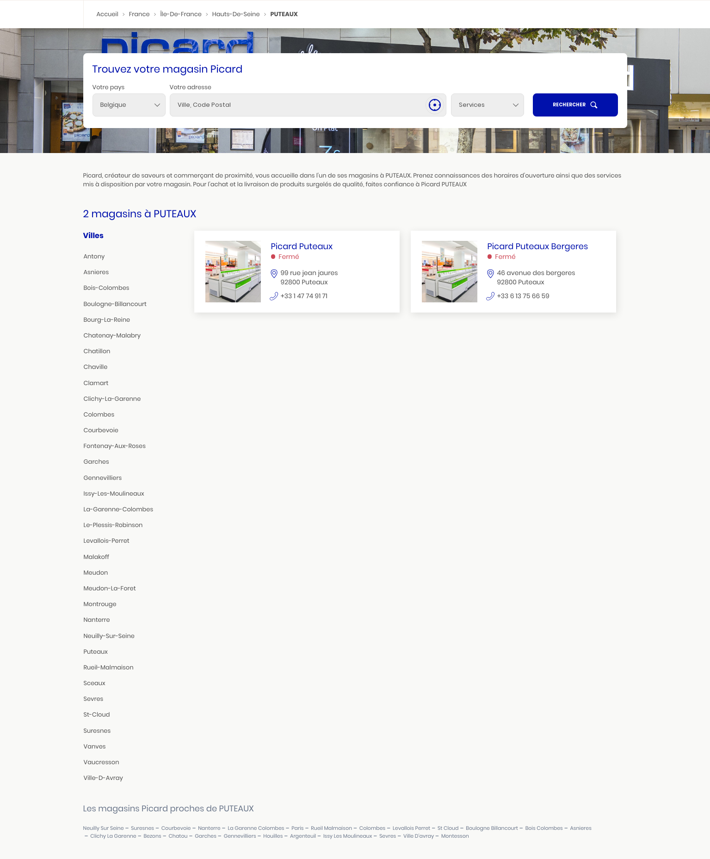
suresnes (97, 730)
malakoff (96, 556)
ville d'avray (418, 836)
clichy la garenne (113, 836)
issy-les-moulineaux (114, 493)
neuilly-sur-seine (109, 636)
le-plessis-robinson (113, 525)
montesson (455, 836)
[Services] (487, 105)
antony (94, 256)
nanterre (97, 619)
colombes (99, 414)
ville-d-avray (103, 777)
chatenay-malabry (112, 335)
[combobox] (129, 105)
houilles (273, 836)
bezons (152, 836)
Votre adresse (190, 87)
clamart (96, 383)
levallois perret (411, 828)
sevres (94, 698)
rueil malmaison (331, 828)
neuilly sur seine (103, 828)
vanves (95, 746)
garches (96, 461)
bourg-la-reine (107, 319)
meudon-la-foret (110, 588)
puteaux (96, 651)
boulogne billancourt (492, 828)
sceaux (94, 683)
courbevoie (101, 430)
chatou (177, 836)
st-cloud (97, 714)
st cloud (448, 828)
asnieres (96, 272)
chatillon (97, 351)
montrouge (100, 604)
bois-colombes (107, 287)
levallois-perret (107, 540)
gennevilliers (103, 477)
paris (297, 828)
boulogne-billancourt (115, 304)
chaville (96, 366)
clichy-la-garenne (112, 398)
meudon (96, 572)
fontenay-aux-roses (115, 446)
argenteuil (303, 836)
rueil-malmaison (109, 667)
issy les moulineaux (347, 836)
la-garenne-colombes (119, 509)
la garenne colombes (256, 828)
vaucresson (101, 762)
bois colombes (544, 828)
